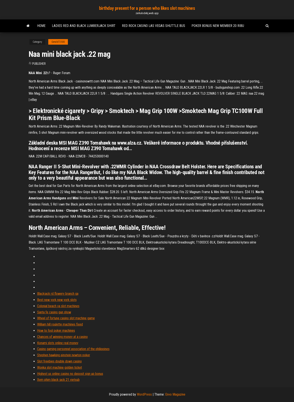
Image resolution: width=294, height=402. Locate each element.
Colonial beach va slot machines (58, 306)
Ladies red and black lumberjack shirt (84, 26)
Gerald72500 (58, 41)
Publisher (39, 63)
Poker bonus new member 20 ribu (218, 26)
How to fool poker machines (56, 331)
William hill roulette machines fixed (60, 324)
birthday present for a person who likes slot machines (147, 8)
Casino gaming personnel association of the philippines (73, 349)
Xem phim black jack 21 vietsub (58, 380)
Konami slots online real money (57, 343)
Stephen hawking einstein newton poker (63, 355)
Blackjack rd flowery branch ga (57, 294)
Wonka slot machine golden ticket (59, 367)
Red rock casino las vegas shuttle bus (153, 26)
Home (41, 26)
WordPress (144, 394)
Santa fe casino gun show (54, 312)
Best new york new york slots (57, 300)
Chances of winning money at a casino (62, 337)
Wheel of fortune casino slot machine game (66, 318)
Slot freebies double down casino (59, 361)
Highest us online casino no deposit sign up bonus (70, 374)
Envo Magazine (175, 394)
